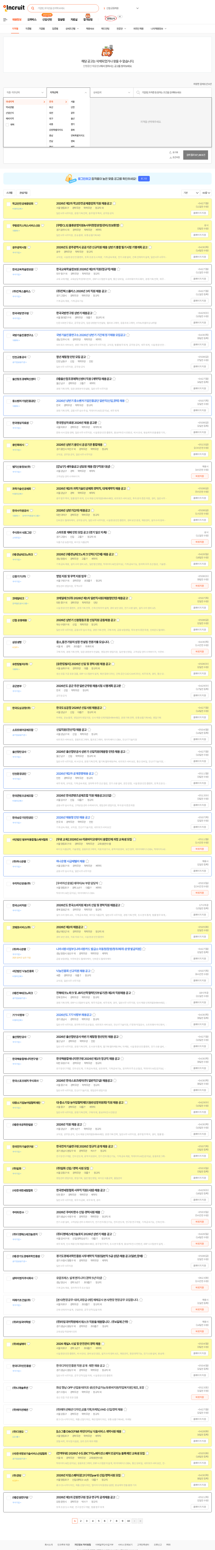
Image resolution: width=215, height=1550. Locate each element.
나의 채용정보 (157, 28)
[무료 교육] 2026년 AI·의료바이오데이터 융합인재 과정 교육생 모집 (94, 839)
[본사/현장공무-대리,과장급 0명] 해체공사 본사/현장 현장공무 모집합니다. (97, 1300)
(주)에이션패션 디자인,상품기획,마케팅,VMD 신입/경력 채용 (89, 1410)
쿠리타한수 (18, 1212)
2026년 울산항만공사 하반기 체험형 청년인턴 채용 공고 (87, 1037)
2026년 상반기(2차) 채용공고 (73, 511)
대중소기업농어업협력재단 (26, 1103)
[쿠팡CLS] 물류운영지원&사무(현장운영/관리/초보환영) (87, 225)
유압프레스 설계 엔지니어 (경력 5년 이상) (79, 1278)
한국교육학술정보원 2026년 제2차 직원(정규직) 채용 (86, 269)
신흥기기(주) (19, 576)
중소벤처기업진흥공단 (24, 401)
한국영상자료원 (20, 423)
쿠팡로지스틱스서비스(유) (26, 225)
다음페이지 (134, 1521)
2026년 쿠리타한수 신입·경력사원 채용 (78, 1212)
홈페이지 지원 (199, 212)
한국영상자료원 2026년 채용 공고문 (76, 423)
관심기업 (23, 193)
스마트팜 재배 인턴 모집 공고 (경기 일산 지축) (81, 532)
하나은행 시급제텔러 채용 (70, 861)
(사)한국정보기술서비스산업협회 (29, 1453)
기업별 (42, 28)
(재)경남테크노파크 (22, 554)
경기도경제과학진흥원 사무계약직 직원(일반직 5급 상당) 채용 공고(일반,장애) (99, 1256)
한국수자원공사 (20, 511)
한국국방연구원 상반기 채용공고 (74, 313)
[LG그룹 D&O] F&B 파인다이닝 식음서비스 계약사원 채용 (88, 1432)
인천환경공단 (19, 774)
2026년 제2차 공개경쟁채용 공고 (75, 774)
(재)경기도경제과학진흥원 (26, 1256)
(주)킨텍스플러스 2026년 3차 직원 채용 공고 (81, 291)
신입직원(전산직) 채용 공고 (71, 730)
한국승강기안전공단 (22, 818)
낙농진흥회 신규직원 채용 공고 (73, 971)
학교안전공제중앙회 (22, 204)
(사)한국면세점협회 (22, 1190)
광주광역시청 (19, 247)
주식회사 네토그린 (21, 532)
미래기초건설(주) (21, 1300)
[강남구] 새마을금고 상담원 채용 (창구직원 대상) (83, 467)
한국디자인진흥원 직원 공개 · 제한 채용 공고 (80, 1366)
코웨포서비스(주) (21, 927)
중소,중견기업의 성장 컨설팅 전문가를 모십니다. (83, 642)
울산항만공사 (19, 752)
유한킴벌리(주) (20, 664)
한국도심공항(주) (21, 708)
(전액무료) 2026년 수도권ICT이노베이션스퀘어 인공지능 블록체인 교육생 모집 (100, 1453)
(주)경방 (16, 1475)
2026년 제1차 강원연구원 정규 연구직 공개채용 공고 (85, 1497)
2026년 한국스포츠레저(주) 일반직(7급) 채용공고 (84, 1081)
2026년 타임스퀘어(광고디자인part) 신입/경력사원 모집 (88, 1475)
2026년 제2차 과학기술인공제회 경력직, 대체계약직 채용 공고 (91, 489)
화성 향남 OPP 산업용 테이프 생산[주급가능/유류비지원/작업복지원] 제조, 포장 (100, 1388)
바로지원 (200, 476)
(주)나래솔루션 (20, 1388)
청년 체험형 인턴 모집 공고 (71, 357)
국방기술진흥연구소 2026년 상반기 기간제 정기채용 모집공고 (90, 335)
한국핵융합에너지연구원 (25, 1059)
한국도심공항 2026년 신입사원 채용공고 (79, 708)
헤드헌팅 (105, 28)
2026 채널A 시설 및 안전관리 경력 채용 (78, 1344)
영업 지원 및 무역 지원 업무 (71, 576)
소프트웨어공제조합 (22, 730)
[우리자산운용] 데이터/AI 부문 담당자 (77, 883)
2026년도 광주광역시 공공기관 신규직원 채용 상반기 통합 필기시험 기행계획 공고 (102, 247)
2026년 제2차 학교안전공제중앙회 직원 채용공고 (84, 204)
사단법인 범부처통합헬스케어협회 (30, 839)
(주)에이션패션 (20, 1410)
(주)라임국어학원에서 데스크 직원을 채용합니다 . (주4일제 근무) (92, 1322)
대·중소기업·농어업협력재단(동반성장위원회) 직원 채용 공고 (89, 1103)
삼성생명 (17, 642)
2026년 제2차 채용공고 (69, 927)
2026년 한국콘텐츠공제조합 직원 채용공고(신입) (83, 796)
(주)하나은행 (19, 861)
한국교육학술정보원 (22, 269)
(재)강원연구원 (20, 1497)
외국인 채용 (138, 28)
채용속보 (90, 28)
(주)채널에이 (19, 1344)
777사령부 (18, 1015)
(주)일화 (16, 1168)
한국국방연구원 (20, 313)
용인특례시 (18, 445)
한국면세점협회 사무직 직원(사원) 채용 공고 (80, 1190)
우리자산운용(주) (21, 883)
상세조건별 (70, 28)
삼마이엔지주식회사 (22, 1278)
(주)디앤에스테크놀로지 (25, 1234)
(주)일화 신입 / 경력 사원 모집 (72, 1168)
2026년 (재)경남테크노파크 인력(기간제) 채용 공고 (85, 554)
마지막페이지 (140, 1521)
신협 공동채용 (19, 620)
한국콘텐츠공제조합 (22, 796)
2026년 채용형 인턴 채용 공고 (73, 818)
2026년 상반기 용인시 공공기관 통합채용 (79, 445)
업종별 (55, 28)
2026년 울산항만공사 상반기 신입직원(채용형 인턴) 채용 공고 (90, 752)
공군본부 (17, 686)
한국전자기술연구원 (22, 1146)
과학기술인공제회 (21, 489)
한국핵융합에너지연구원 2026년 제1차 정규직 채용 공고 (88, 1059)
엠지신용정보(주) (21, 467)
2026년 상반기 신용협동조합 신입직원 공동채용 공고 (85, 620)
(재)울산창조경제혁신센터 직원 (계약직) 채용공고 (83, 379)
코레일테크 (18, 598)
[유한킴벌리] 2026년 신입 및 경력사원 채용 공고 (83, 664)
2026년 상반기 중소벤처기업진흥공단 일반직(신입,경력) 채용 (90, 401)
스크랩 (9, 193)
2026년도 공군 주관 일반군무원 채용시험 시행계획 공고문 (88, 686)
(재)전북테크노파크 (22, 993)
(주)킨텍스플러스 (21, 291)
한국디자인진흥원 (21, 1366)
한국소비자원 (19, 905)
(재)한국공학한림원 (22, 1125)
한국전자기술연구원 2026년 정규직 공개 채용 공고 (84, 1146)
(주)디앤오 (17, 1432)
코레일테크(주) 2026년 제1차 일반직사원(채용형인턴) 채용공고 (92, 598)
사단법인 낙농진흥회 (23, 971)
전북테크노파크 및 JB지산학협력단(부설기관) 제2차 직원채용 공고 (93, 993)
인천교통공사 (19, 357)
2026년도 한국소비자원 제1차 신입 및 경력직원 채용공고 (88, 905)
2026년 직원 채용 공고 (69, 1125)
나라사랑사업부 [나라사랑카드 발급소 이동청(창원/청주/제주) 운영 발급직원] (98, 949)
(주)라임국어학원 (21, 1322)
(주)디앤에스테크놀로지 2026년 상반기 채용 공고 (84, 1234)
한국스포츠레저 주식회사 (25, 1081)
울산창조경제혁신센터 (24, 379)
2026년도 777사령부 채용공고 (73, 1015)
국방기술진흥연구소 (22, 335)
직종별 (28, 28)
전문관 (120, 28)
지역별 (15, 28)
